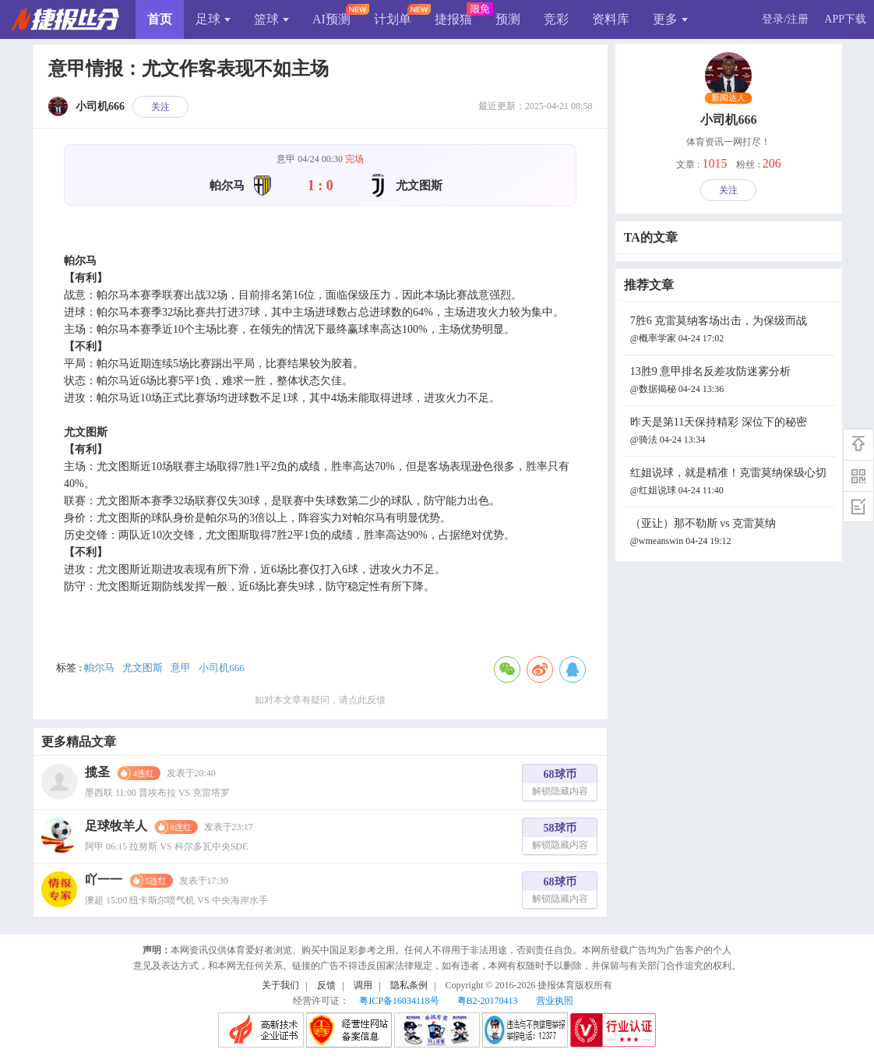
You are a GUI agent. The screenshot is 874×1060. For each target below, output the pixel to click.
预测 (507, 19)
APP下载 (845, 19)
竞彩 (556, 19)
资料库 (610, 19)
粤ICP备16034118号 (399, 1000)
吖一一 (103, 879)
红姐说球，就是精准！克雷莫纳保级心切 (730, 483)
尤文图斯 (142, 667)
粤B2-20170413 (487, 1000)
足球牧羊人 (116, 825)
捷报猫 (453, 19)
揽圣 (97, 772)
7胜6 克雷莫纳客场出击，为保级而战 (730, 331)
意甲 (181, 667)
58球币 (560, 838)
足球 (213, 19)
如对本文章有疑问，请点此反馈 (320, 699)
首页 (159, 19)
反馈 (326, 985)
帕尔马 (99, 667)
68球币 (560, 784)
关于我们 (280, 985)
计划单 (392, 19)
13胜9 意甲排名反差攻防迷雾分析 (730, 382)
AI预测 (331, 19)
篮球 (271, 19)
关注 (160, 106)
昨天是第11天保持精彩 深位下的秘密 (730, 432)
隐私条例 (409, 985)
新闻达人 (728, 98)
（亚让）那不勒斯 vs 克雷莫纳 (730, 533)
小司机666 (222, 667)
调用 (363, 985)
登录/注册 (785, 19)
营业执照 (554, 1000)
